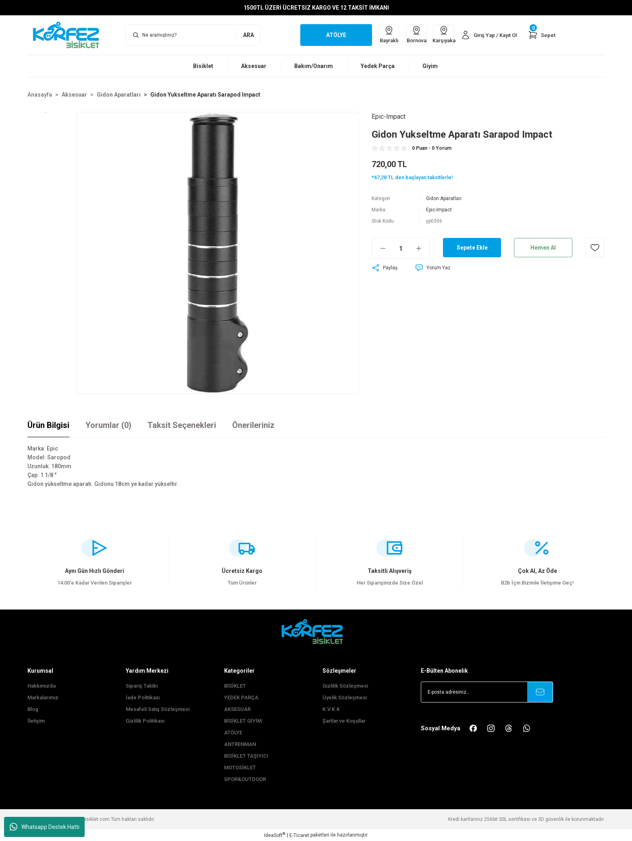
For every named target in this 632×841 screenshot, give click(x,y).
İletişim (36, 721)
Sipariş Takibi (142, 686)
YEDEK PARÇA (241, 697)
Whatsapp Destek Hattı (44, 826)
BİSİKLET (235, 686)
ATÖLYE (233, 732)
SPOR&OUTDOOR (245, 779)
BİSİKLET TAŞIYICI (246, 756)
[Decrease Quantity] (379, 248)
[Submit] (540, 692)
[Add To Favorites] (595, 247)
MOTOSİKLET (240, 768)
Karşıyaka (443, 34)
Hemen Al (543, 247)
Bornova (416, 34)
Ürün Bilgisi (48, 425)
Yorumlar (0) (108, 425)
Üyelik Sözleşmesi (344, 697)
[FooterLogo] (316, 631)
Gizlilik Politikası (145, 721)
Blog (32, 709)
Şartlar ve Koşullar (344, 721)
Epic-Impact (439, 210)
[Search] (193, 35)
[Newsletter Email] (487, 692)
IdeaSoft (274, 835)
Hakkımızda (41, 686)
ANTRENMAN (240, 744)
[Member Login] (489, 35)
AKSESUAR (237, 709)
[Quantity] (401, 248)
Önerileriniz (253, 425)
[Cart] (541, 35)
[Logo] (70, 34)
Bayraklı (389, 34)
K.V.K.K (331, 709)
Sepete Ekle (472, 247)
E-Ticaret (299, 835)
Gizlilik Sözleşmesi (345, 686)
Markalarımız (42, 697)
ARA (248, 35)
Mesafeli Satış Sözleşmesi (157, 709)
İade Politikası (143, 697)
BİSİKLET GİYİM (243, 721)
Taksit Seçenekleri (182, 425)
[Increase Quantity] (423, 248)
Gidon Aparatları (444, 198)
